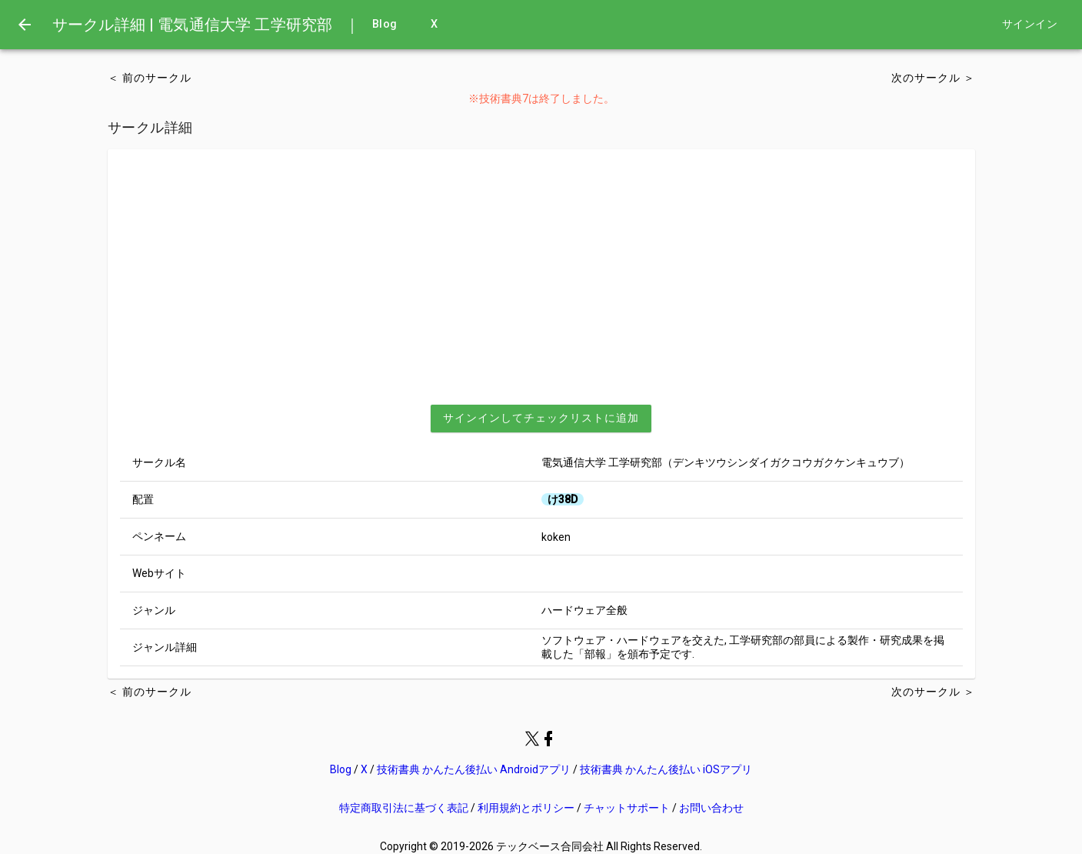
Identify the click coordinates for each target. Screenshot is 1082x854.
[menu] (24, 24)
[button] (541, 418)
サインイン (1030, 24)
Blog (384, 24)
